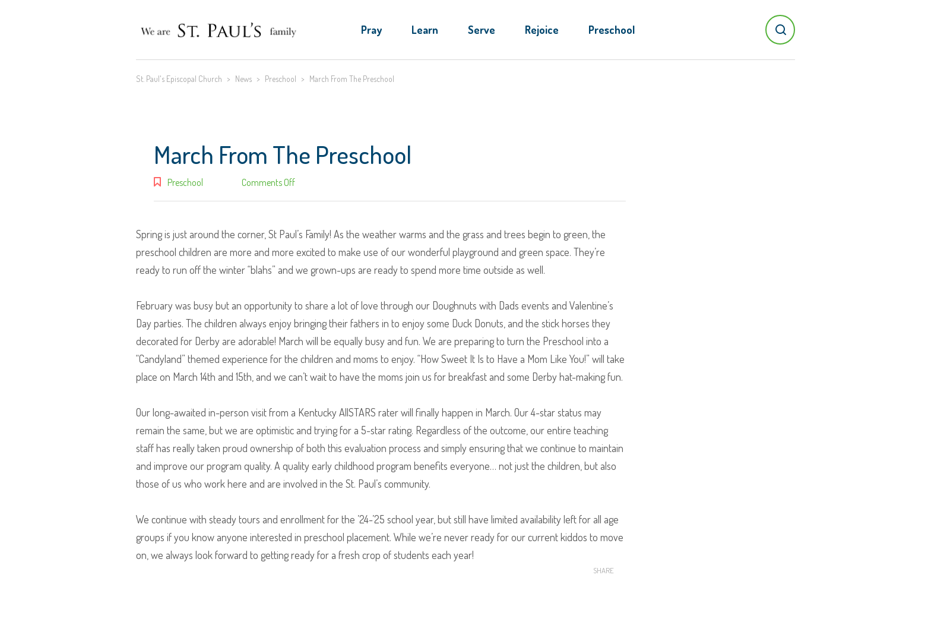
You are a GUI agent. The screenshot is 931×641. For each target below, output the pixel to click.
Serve (481, 29)
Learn (424, 29)
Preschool (611, 29)
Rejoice (542, 29)
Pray (371, 29)
